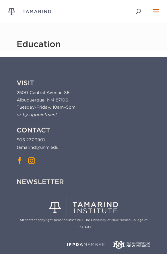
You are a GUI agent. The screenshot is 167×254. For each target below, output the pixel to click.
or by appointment (37, 114)
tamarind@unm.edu (38, 147)
